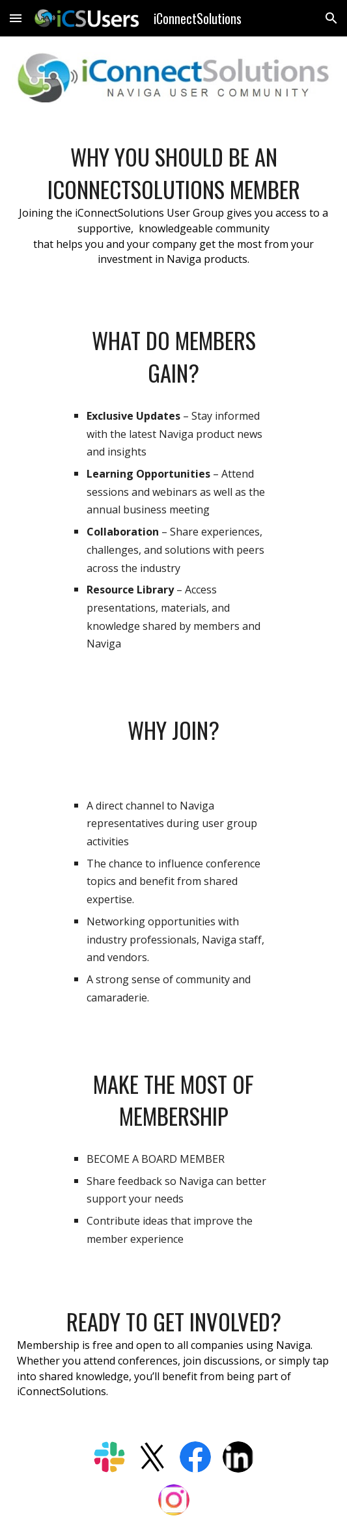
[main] (173, 209)
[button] (15, 18)
